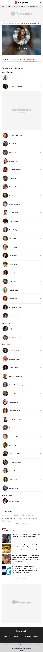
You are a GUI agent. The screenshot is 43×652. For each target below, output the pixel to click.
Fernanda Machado (15, 471)
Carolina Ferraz (14, 161)
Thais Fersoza (6, 521)
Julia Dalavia (13, 264)
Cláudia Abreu (14, 359)
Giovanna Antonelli (15, 135)
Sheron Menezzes (15, 170)
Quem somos (26, 636)
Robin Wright (13, 230)
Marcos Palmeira (14, 350)
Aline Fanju (13, 247)
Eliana (13, 518)
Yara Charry (13, 479)
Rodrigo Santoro (14, 454)
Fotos (19, 60)
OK (21, 650)
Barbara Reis (13, 187)
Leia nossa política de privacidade (21, 648)
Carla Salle (12, 445)
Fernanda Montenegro (17, 385)
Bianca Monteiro (14, 488)
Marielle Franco (14, 337)
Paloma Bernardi (15, 462)
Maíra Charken (14, 290)
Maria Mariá (13, 316)
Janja (10, 329)
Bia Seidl (12, 195)
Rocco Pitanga (14, 501)
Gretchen (5, 515)
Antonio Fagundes (15, 376)
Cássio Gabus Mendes (16, 419)
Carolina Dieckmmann (17, 78)
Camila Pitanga (16, 23)
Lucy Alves (12, 281)
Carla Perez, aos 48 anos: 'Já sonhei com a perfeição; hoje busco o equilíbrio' (26, 535)
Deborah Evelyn (14, 411)
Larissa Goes (13, 273)
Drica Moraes (13, 436)
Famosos (8, 23)
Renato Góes (13, 152)
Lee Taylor (12, 238)
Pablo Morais (13, 213)
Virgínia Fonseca (22, 518)
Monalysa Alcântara (15, 307)
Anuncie (36, 636)
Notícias (13, 60)
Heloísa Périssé (14, 402)
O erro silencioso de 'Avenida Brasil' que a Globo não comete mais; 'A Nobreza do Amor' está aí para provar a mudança (26, 547)
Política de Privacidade (12, 636)
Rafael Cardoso (14, 368)
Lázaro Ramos (14, 393)
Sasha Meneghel (28, 515)
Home (3, 23)
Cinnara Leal (13, 299)
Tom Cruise (5, 518)
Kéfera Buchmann (15, 204)
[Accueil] (21, 2)
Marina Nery (13, 256)
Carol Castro (13, 144)
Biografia (5, 60)
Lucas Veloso (13, 178)
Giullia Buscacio (14, 428)
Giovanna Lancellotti (16, 86)
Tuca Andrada (13, 221)
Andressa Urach (33, 518)
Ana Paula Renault (15, 515)
